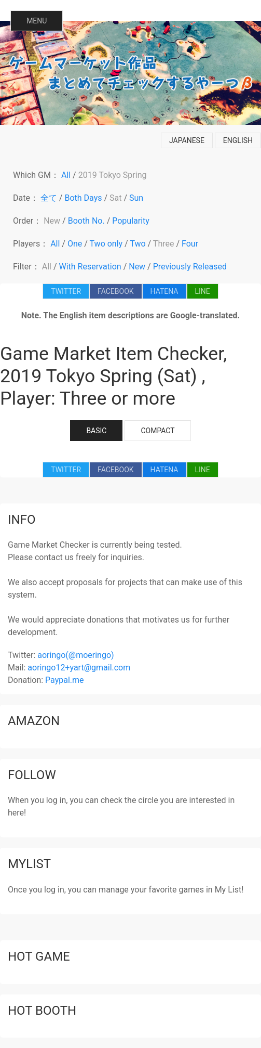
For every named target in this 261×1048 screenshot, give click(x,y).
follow (32, 775)
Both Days (83, 198)
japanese (186, 140)
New (52, 221)
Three (163, 244)
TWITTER (66, 291)
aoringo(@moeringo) (75, 655)
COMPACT (157, 430)
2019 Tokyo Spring (112, 175)
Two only (106, 244)
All (66, 175)
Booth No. (86, 221)
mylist (29, 864)
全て (48, 198)
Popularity (130, 221)
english (238, 140)
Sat (115, 198)
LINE (202, 291)
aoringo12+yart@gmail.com (79, 667)
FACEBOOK (115, 291)
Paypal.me (64, 680)
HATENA (164, 291)
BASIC (96, 430)
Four (190, 244)
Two (137, 244)
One (74, 244)
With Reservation (90, 266)
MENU (36, 21)
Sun (136, 198)
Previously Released (190, 266)
